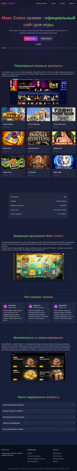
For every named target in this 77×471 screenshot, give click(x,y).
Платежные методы (58, 458)
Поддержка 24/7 (57, 453)
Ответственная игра (32, 461)
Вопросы (71, 3)
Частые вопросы (57, 456)
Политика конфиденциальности (36, 458)
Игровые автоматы (41, 3)
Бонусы (53, 3)
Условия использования (34, 456)
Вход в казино (46, 38)
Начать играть (30, 38)
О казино (29, 453)
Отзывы (62, 3)
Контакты (55, 461)
